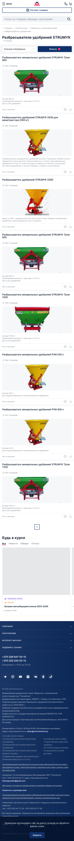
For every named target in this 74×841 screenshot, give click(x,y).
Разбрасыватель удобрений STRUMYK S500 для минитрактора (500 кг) (30, 118)
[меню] (7, 3)
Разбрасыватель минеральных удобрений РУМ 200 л (33, 354)
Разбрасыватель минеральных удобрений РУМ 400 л (33, 409)
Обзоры (25, 543)
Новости (13, 543)
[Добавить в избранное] (64, 109)
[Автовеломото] (37, 4)
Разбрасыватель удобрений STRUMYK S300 (27, 179)
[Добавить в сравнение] (69, 109)
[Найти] (69, 19)
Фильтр (54, 49)
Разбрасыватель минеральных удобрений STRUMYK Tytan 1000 (36, 295)
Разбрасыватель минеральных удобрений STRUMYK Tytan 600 (36, 236)
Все (4, 543)
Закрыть (37, 835)
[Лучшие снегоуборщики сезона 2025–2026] (36, 581)
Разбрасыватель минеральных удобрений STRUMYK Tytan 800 (36, 58)
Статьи (35, 543)
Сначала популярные (19, 49)
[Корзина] (70, 4)
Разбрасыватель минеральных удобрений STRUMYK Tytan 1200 (36, 465)
